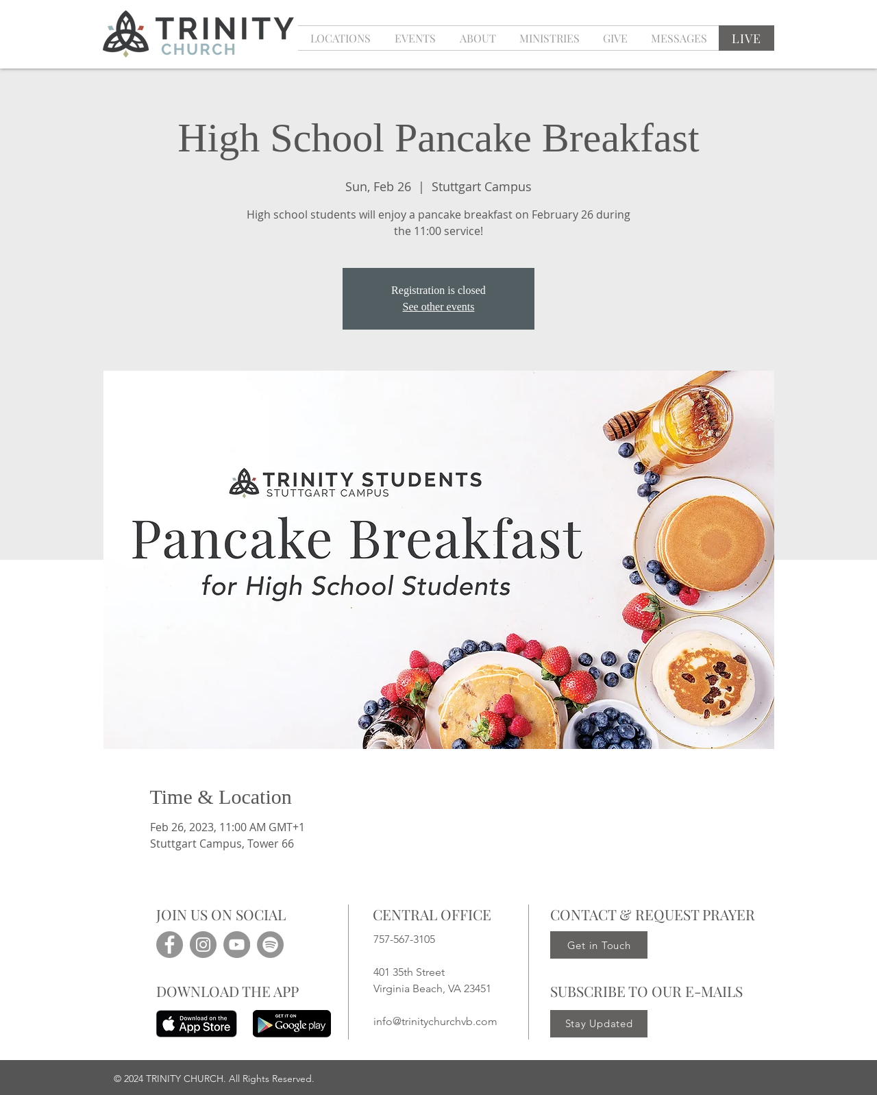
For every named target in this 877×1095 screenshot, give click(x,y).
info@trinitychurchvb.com (435, 1021)
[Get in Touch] (598, 945)
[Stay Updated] (598, 1023)
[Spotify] (270, 944)
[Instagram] (203, 944)
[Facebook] (169, 944)
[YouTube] (236, 944)
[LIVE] (746, 38)
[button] (414, 38)
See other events (439, 306)
